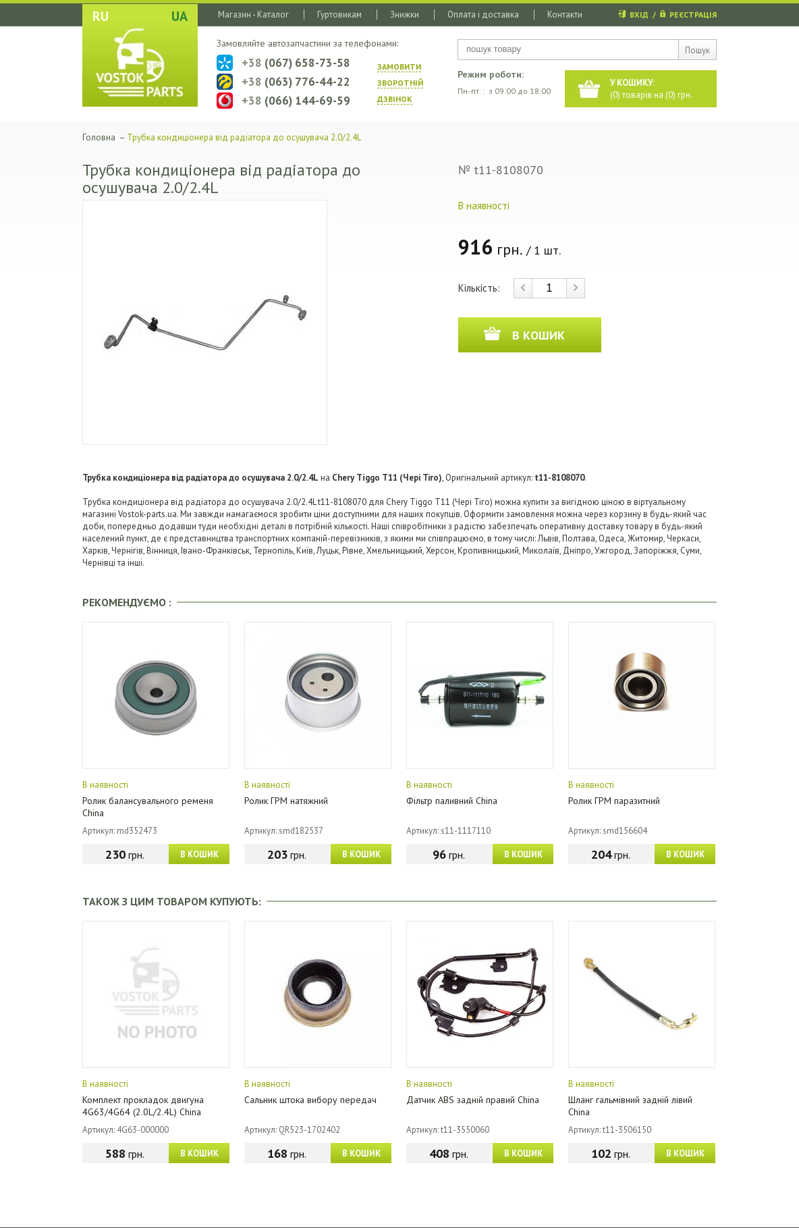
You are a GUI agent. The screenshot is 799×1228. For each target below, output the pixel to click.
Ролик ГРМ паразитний (614, 801)
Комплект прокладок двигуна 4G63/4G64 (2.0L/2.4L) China (143, 1106)
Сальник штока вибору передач (310, 1100)
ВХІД (639, 14)
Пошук (697, 50)
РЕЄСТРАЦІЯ (693, 14)
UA (179, 16)
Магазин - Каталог (253, 14)
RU (100, 16)
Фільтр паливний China (451, 801)
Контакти (564, 14)
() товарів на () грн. (651, 89)
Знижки (404, 14)
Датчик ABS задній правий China (472, 1100)
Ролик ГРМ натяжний (286, 801)
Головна (98, 137)
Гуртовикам (339, 14)
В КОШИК (199, 854)
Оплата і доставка (483, 14)
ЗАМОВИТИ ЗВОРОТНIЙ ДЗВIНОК (400, 82)
